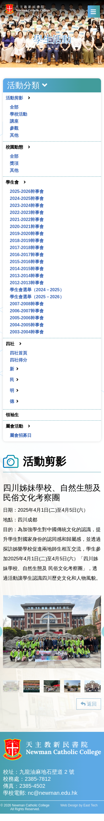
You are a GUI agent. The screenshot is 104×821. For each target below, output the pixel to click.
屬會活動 (14, 426)
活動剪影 (14, 98)
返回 (89, 704)
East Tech (90, 805)
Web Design (69, 805)
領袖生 (12, 415)
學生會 (12, 182)
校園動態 (14, 147)
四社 (10, 343)
